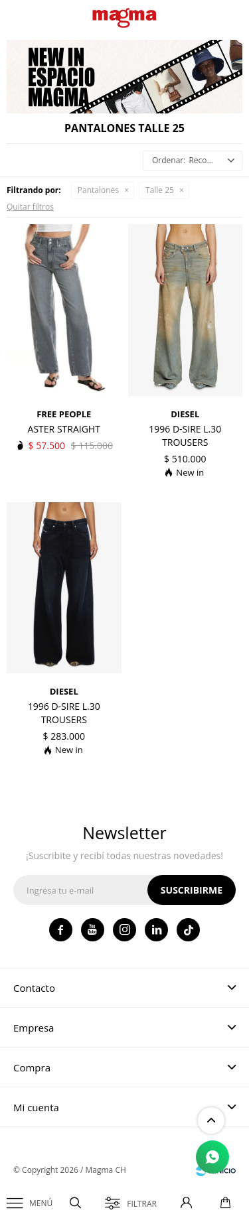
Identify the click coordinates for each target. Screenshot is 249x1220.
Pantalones (98, 190)
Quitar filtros (30, 206)
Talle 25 (159, 190)
